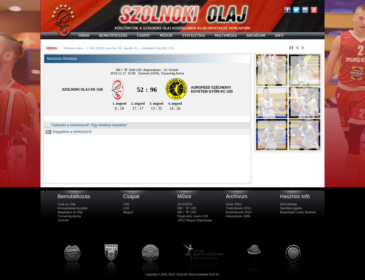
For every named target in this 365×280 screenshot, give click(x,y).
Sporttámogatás (291, 208)
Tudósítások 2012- (239, 208)
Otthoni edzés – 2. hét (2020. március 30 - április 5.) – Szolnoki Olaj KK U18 (118, 48)
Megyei (128, 212)
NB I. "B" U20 (186, 212)
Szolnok (63, 220)
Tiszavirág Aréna (69, 216)
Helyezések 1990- (238, 216)
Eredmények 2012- (239, 212)
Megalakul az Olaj (70, 212)
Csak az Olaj (66, 204)
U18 (126, 208)
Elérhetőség (288, 204)
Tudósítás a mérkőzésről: (68, 125)
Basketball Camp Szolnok (298, 212)
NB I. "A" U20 (186, 208)
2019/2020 (184, 204)
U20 (126, 204)
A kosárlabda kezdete (73, 208)
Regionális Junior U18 (192, 216)
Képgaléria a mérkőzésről (69, 132)
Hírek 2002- (234, 204)
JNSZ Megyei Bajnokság (194, 220)
